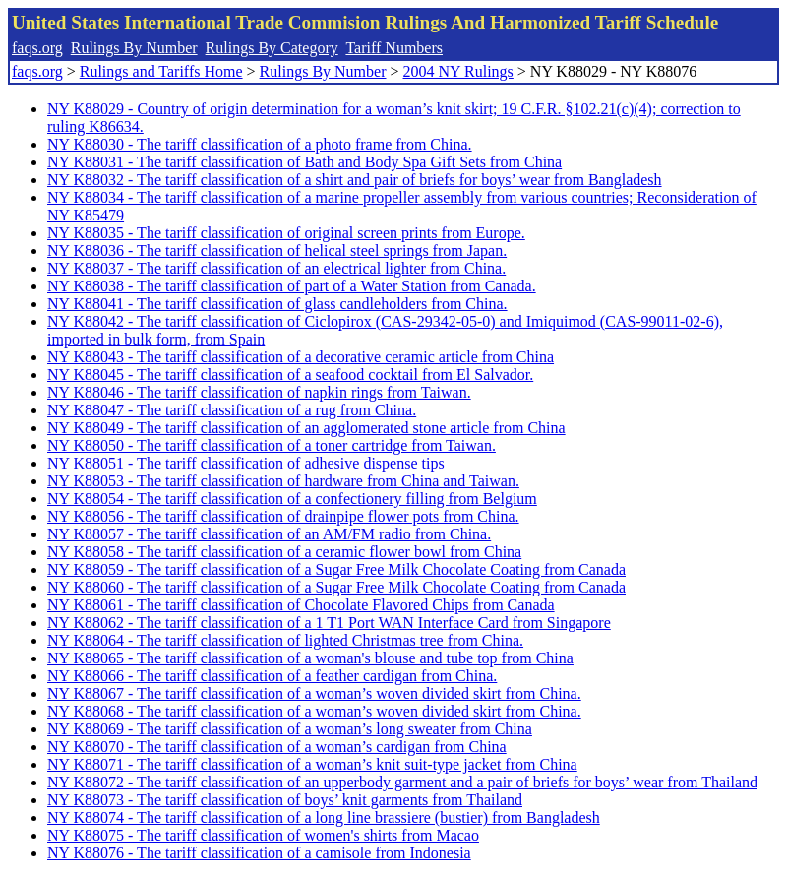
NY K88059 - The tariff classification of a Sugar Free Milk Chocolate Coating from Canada (336, 569)
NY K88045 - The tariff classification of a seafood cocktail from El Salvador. (290, 374)
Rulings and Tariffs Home (161, 71)
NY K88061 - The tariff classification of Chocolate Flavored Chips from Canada (301, 604)
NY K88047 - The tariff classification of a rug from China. (231, 410)
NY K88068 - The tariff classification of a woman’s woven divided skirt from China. (314, 711)
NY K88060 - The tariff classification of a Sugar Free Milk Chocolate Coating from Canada (336, 587)
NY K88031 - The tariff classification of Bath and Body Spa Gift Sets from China (304, 162)
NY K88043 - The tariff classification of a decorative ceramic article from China (300, 356)
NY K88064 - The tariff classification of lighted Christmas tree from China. (285, 640)
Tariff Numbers (394, 47)
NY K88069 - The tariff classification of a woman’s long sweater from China (289, 729)
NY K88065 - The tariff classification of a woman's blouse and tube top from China (310, 658)
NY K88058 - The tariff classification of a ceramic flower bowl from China (284, 551)
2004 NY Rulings (458, 71)
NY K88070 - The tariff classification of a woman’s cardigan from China (277, 746)
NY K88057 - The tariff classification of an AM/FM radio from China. (269, 534)
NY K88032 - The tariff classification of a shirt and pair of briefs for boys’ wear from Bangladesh (354, 179)
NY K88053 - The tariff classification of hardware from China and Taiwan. (283, 480)
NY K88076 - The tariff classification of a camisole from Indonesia (259, 853)
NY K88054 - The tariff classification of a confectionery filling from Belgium (292, 498)
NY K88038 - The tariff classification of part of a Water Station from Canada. (291, 286)
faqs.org (37, 47)
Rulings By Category (272, 47)
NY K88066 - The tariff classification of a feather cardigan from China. (272, 675)
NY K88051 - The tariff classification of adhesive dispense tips (246, 463)
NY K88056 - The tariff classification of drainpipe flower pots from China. (283, 516)
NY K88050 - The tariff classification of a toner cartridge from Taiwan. (271, 445)
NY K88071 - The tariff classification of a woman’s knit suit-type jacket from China (312, 764)
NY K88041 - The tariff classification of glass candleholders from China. (277, 303)
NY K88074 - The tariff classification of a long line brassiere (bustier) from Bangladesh (323, 817)
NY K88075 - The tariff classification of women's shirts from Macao (263, 835)
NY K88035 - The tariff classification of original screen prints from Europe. (286, 232)
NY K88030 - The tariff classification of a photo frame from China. (259, 144)
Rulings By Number (134, 47)
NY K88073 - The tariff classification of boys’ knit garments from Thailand (284, 799)
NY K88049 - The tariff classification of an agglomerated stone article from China (306, 427)
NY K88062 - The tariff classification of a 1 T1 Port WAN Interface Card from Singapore (329, 622)
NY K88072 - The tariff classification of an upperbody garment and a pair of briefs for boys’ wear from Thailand (402, 782)
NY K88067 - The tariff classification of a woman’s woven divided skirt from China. (314, 693)
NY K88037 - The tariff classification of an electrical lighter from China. (276, 268)
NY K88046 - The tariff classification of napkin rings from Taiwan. (259, 392)
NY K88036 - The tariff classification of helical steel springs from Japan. (277, 250)
